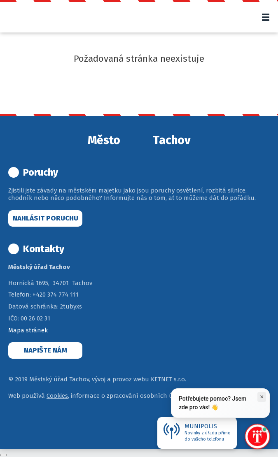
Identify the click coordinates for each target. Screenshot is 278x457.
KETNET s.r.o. (168, 379)
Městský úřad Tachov (59, 379)
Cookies (57, 395)
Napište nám (45, 350)
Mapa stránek (28, 330)
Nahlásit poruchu (45, 218)
